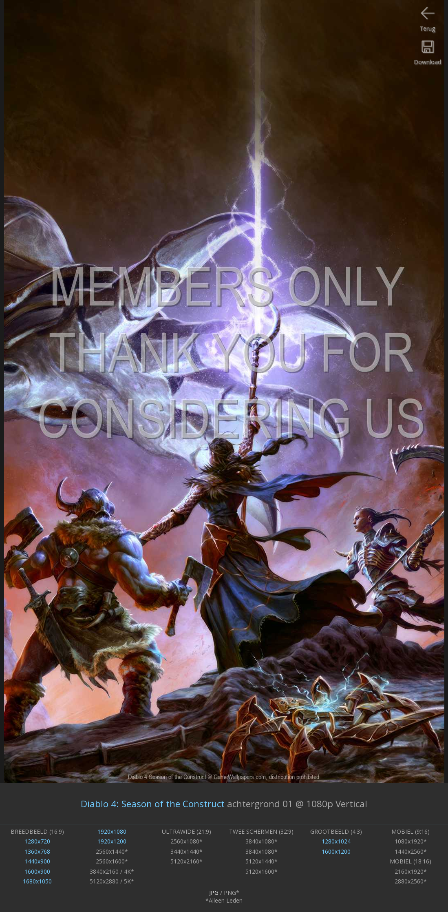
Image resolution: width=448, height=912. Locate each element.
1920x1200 (111, 841)
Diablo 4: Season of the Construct (153, 803)
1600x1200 (336, 851)
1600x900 (37, 871)
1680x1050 (37, 881)
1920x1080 (111, 831)
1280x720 (37, 841)
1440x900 (37, 861)
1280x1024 (336, 841)
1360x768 (37, 851)
